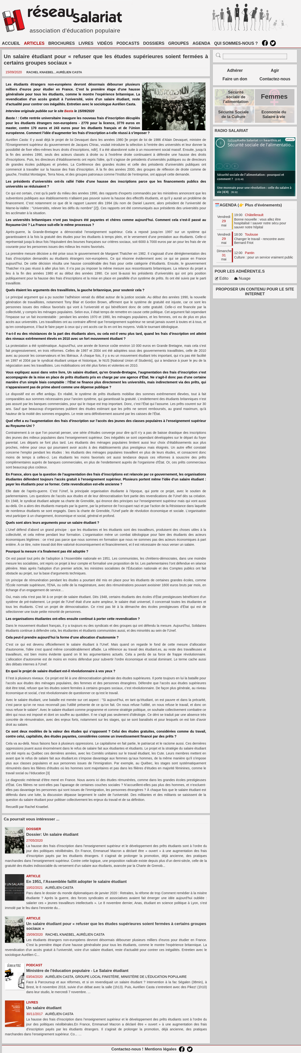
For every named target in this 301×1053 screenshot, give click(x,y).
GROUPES (178, 43)
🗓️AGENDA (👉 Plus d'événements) (248, 205)
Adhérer (235, 70)
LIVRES (86, 43)
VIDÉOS (105, 43)
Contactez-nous (274, 79)
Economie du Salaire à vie (273, 114)
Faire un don (234, 79)
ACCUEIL (11, 43)
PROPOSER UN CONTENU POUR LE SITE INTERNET (255, 291)
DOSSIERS (153, 43)
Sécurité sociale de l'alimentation (236, 97)
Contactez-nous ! (127, 1049)
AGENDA (201, 43)
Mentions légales (160, 1049)
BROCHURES (61, 43)
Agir (275, 70)
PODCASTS (127, 43)
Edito (222, 278)
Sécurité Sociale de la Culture (233, 114)
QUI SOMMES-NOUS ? (236, 43)
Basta (68, 111)
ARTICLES (34, 43)
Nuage (242, 278)
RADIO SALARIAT (231, 130)
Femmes (274, 96)
